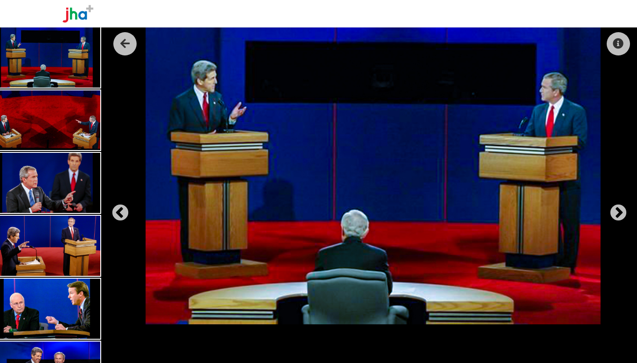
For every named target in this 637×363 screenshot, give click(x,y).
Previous (115, 208)
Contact (556, 13)
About (451, 13)
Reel (523, 13)
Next (613, 208)
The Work (489, 13)
